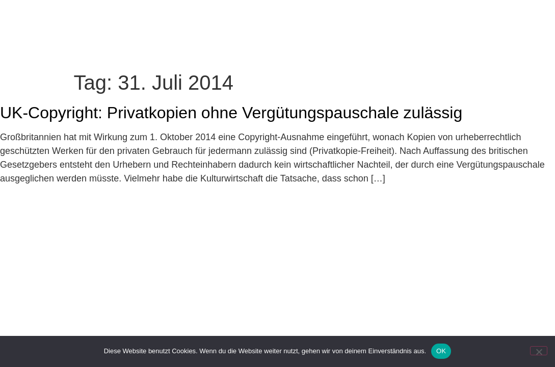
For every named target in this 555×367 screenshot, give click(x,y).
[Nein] (538, 350)
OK (441, 351)
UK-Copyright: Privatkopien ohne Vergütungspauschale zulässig (231, 112)
